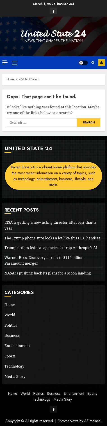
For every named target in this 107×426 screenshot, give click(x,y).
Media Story (15, 376)
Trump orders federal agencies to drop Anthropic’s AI (51, 247)
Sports (10, 356)
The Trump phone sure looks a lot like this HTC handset (52, 238)
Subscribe (101, 62)
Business (12, 335)
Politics (11, 325)
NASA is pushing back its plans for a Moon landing (48, 273)
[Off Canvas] (5, 62)
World (10, 314)
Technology (14, 366)
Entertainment (17, 345)
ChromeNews (67, 421)
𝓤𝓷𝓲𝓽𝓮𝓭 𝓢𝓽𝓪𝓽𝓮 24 (53, 33)
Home (10, 304)
